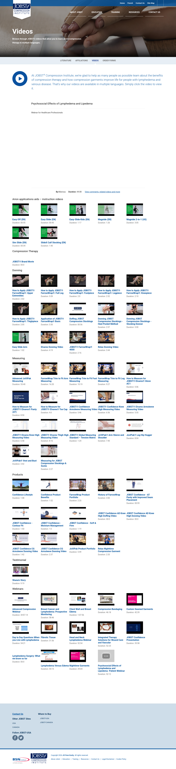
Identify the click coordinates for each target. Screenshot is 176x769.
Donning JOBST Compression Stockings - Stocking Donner (139, 321)
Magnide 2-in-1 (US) (137, 219)
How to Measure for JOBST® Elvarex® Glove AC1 (139, 381)
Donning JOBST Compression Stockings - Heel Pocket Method (110, 321)
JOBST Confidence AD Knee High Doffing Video (112, 514)
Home (122, 3)
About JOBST (76, 12)
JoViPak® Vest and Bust (24, 460)
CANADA (16, 727)
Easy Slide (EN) (48, 219)
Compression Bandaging (110, 609)
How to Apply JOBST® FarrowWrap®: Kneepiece (139, 291)
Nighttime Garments (79, 665)
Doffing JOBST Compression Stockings (81, 320)
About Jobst (55, 759)
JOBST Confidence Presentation (136, 638)
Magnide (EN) (104, 219)
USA (14, 723)
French (130, 3)
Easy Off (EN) (19, 219)
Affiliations (81, 60)
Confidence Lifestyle (22, 494)
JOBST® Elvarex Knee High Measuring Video (25, 436)
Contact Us (140, 3)
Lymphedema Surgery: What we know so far (26, 657)
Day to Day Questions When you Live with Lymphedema (25, 638)
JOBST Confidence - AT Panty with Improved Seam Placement (140, 497)
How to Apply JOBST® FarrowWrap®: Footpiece (81, 291)
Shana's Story (19, 580)
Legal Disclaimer (108, 759)
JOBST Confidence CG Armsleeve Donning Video (25, 550)
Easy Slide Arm (19, 347)
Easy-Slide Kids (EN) (79, 219)
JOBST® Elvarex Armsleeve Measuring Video (140, 408)
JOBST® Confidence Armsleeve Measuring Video (83, 408)
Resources (134, 12)
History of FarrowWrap (109, 494)
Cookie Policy (121, 759)
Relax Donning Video (108, 347)
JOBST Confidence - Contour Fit (22, 524)
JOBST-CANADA (46, 722)
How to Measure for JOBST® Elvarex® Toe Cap (54, 408)
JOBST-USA (44, 718)
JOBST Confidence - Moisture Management (52, 524)
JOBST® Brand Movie (23, 261)
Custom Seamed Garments (140, 609)
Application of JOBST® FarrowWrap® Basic (52, 320)
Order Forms (109, 60)
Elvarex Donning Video (52, 347)
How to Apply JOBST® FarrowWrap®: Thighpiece (25, 320)
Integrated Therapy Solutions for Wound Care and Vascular (110, 640)
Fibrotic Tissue (48, 637)
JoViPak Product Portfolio (82, 548)
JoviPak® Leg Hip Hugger (139, 435)
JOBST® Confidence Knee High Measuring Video (111, 408)
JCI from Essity (68, 755)
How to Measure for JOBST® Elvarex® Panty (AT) (24, 409)
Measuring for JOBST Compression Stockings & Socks (53, 463)
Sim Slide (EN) (19, 242)
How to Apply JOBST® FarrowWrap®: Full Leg (52, 291)
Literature (65, 60)
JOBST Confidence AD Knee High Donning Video (140, 514)
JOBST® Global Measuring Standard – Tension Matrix (82, 436)
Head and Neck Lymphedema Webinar (80, 638)
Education (97, 12)
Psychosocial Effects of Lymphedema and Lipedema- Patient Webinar (111, 668)
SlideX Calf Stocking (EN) (53, 242)
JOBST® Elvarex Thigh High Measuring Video (54, 436)
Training (115, 12)
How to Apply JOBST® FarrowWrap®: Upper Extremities (23, 293)
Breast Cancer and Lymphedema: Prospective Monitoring (54, 612)
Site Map (150, 3)
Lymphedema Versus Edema (55, 665)
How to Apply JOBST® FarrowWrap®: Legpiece (110, 291)
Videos (95, 60)
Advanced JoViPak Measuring (21, 379)
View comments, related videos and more (102, 192)
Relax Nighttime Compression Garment (109, 550)
